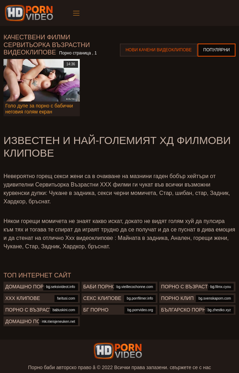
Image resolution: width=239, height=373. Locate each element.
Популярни (216, 49)
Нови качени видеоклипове (158, 49)
